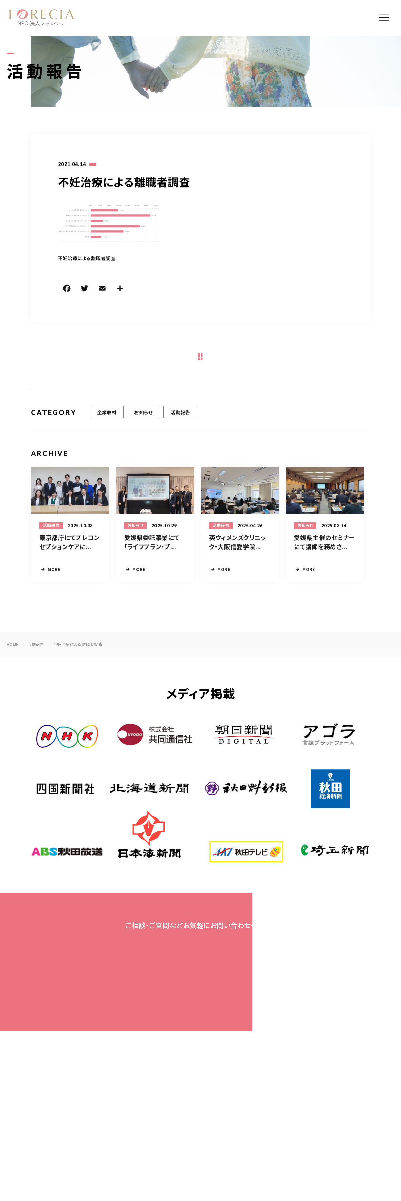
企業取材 (107, 413)
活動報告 (180, 413)
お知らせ (143, 413)
